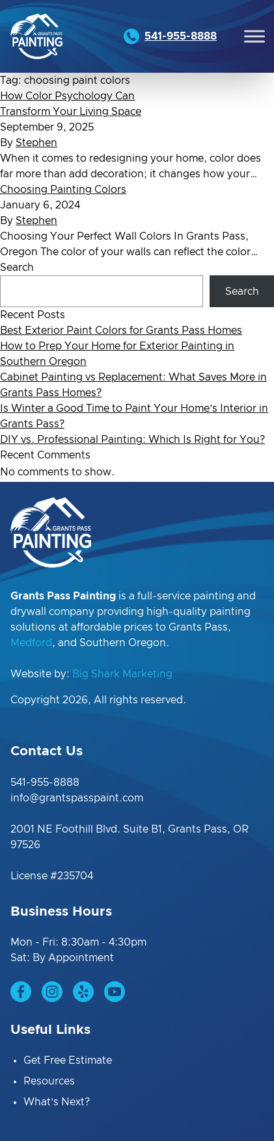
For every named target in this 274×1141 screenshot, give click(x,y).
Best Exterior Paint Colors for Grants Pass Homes (121, 330)
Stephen (36, 143)
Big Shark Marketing (122, 674)
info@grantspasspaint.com (76, 798)
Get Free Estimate (67, 1060)
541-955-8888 (44, 782)
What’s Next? (56, 1102)
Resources (49, 1081)
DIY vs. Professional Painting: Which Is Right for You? (132, 439)
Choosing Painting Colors (63, 189)
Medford (31, 643)
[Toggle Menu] (254, 36)
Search (17, 267)
